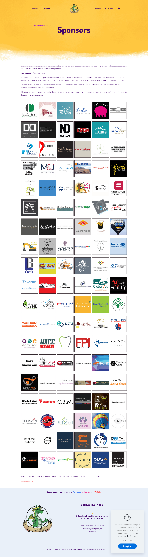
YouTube (98, 492)
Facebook (77, 492)
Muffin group (64, 549)
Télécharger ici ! (27, 481)
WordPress (101, 549)
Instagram (86, 492)
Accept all (127, 546)
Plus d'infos (127, 540)
